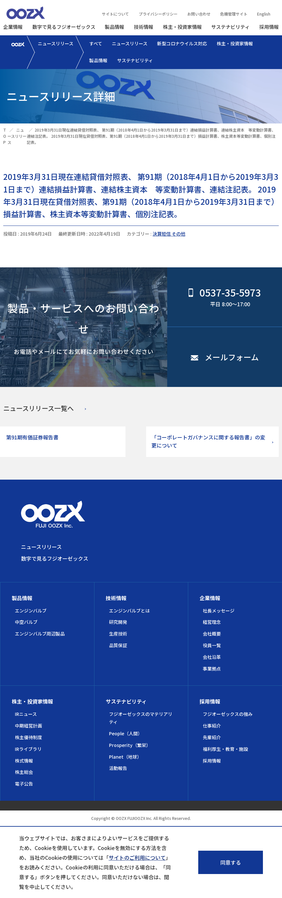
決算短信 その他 (169, 233)
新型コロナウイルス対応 (182, 43)
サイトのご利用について (137, 857)
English (263, 14)
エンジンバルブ (31, 610)
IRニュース (26, 714)
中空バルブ (26, 622)
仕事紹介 (212, 725)
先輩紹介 (212, 737)
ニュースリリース (55, 43)
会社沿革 (212, 657)
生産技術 (118, 633)
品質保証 (118, 645)
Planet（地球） (125, 756)
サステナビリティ (230, 26)
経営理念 (212, 622)
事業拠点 (212, 668)
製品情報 (114, 26)
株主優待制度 (28, 737)
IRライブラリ (28, 749)
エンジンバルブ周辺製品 (40, 633)
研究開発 (118, 622)
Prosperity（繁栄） (130, 745)
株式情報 (24, 760)
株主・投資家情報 (182, 26)
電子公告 (24, 783)
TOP (4, 136)
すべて (95, 43)
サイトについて (115, 14)
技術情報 (143, 26)
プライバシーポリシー (158, 14)
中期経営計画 (28, 725)
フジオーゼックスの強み (228, 714)
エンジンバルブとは (129, 610)
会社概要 (212, 633)
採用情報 (269, 26)
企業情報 (13, 26)
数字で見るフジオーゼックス (63, 26)
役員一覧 (212, 645)
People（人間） (125, 733)
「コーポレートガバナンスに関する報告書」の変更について (208, 441)
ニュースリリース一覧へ (38, 408)
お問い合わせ (199, 14)
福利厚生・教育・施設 (225, 749)
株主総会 (24, 772)
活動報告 (118, 768)
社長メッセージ (218, 610)
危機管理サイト (233, 14)
